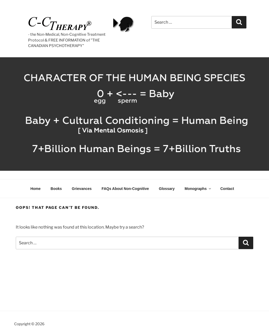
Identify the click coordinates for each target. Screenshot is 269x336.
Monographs (198, 189)
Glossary (167, 189)
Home (35, 189)
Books (56, 189)
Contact (227, 189)
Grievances (82, 189)
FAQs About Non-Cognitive (125, 189)
